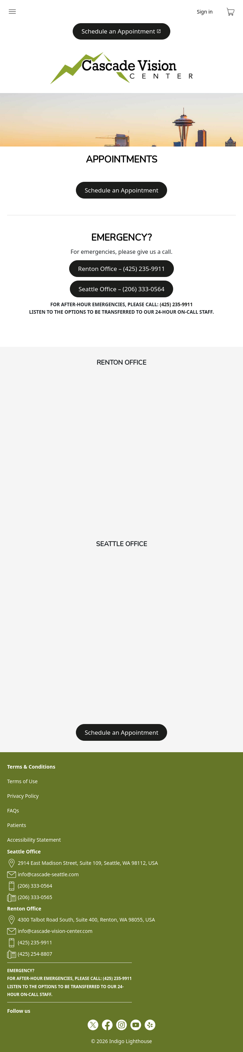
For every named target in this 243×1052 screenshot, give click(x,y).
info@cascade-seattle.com (48, 874)
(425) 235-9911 (176, 304)
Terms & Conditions (31, 766)
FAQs (13, 810)
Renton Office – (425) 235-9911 (121, 269)
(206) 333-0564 (35, 885)
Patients (16, 825)
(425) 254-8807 (35, 953)
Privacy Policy (22, 795)
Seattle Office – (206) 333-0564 (122, 289)
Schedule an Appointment (121, 31)
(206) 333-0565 (35, 897)
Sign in (205, 11)
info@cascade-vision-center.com (55, 931)
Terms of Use (22, 781)
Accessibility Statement (34, 839)
